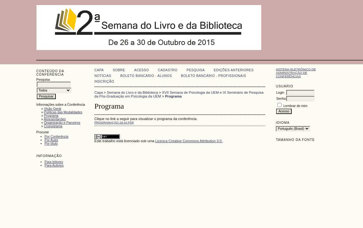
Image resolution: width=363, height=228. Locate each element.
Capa (99, 70)
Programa (51, 115)
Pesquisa (195, 70)
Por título (51, 143)
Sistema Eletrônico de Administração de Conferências (296, 72)
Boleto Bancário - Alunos (146, 76)
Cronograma (53, 126)
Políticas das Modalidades (63, 112)
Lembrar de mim (295, 106)
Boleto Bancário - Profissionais (213, 76)
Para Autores (54, 165)
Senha (281, 98)
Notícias (102, 76)
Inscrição (104, 81)
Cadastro (168, 70)
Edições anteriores (234, 70)
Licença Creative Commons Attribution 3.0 (189, 141)
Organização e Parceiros (62, 122)
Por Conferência (56, 136)
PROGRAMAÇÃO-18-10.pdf (114, 122)
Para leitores (54, 162)
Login (280, 92)
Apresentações (55, 119)
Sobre (119, 70)
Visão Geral (52, 109)
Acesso (141, 70)
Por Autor (51, 140)
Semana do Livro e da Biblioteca (132, 92)
